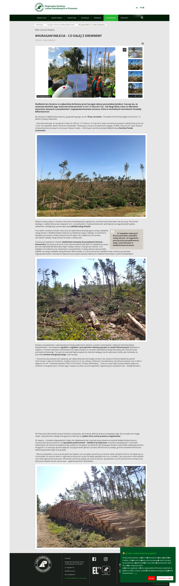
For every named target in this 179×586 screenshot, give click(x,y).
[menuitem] (42, 18)
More (135, 573)
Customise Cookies (165, 578)
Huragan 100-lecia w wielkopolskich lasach (61, 25)
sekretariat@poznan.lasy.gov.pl (76, 578)
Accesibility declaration (160, 584)
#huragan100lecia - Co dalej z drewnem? (92, 25)
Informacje (39, 25)
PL (137, 8)
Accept (151, 578)
